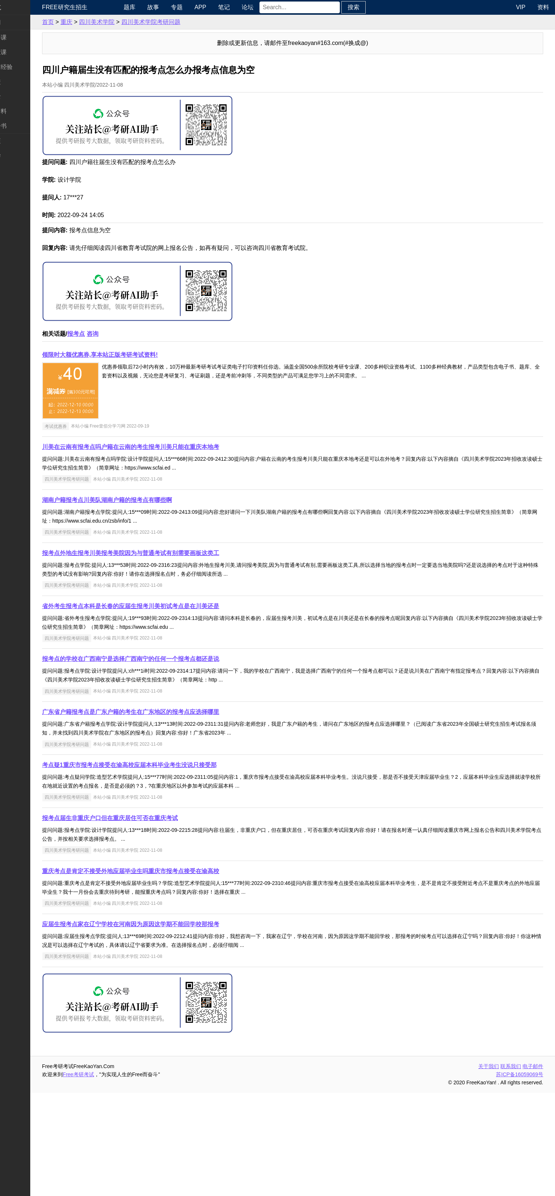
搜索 (377, 7)
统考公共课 (20, 37)
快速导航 (18, 7)
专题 (201, 7)
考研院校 (18, 82)
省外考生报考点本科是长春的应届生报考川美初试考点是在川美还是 (159, 709)
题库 (153, 7)
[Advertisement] (292, 313)
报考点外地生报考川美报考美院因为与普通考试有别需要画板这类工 (159, 656)
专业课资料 (20, 111)
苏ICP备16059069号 (519, 1178)
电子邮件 (533, 1169)
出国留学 (18, 156)
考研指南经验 (23, 67)
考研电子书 (20, 126)
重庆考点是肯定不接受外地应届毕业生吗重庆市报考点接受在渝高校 (159, 974)
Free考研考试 (107, 1178)
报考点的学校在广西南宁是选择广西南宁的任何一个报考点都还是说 (159, 762)
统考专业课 (20, 52)
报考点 (105, 437)
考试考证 (18, 141)
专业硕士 (18, 96)
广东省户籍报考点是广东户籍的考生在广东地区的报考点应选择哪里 (159, 815)
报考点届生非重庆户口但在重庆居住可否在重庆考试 (139, 921)
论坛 (272, 7)
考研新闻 (18, 22)
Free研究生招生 (93, 7)
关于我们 (488, 1169)
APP (224, 7)
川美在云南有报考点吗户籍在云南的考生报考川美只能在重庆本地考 (159, 550)
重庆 (95, 22)
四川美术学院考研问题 (179, 22)
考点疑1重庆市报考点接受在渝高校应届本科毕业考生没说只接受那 (158, 868)
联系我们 (510, 1169)
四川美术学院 (125, 22)
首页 (77, 22)
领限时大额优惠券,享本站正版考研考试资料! (129, 458)
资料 (543, 7)
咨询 (121, 437)
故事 (177, 7)
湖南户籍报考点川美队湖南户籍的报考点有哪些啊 (136, 603)
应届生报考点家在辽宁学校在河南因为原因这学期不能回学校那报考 (159, 1027)
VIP (520, 7)
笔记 (248, 7)
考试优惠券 (84, 529)
